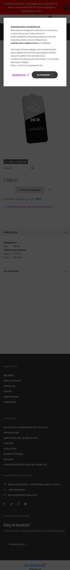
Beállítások (19, 74)
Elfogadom (43, 75)
